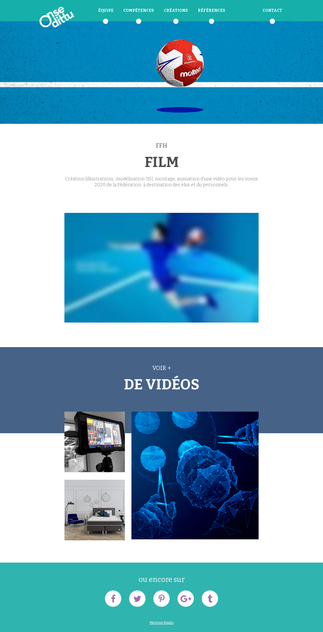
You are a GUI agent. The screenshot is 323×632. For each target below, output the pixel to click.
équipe (105, 10)
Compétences (138, 10)
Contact (272, 10)
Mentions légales (162, 623)
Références (211, 10)
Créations (176, 10)
